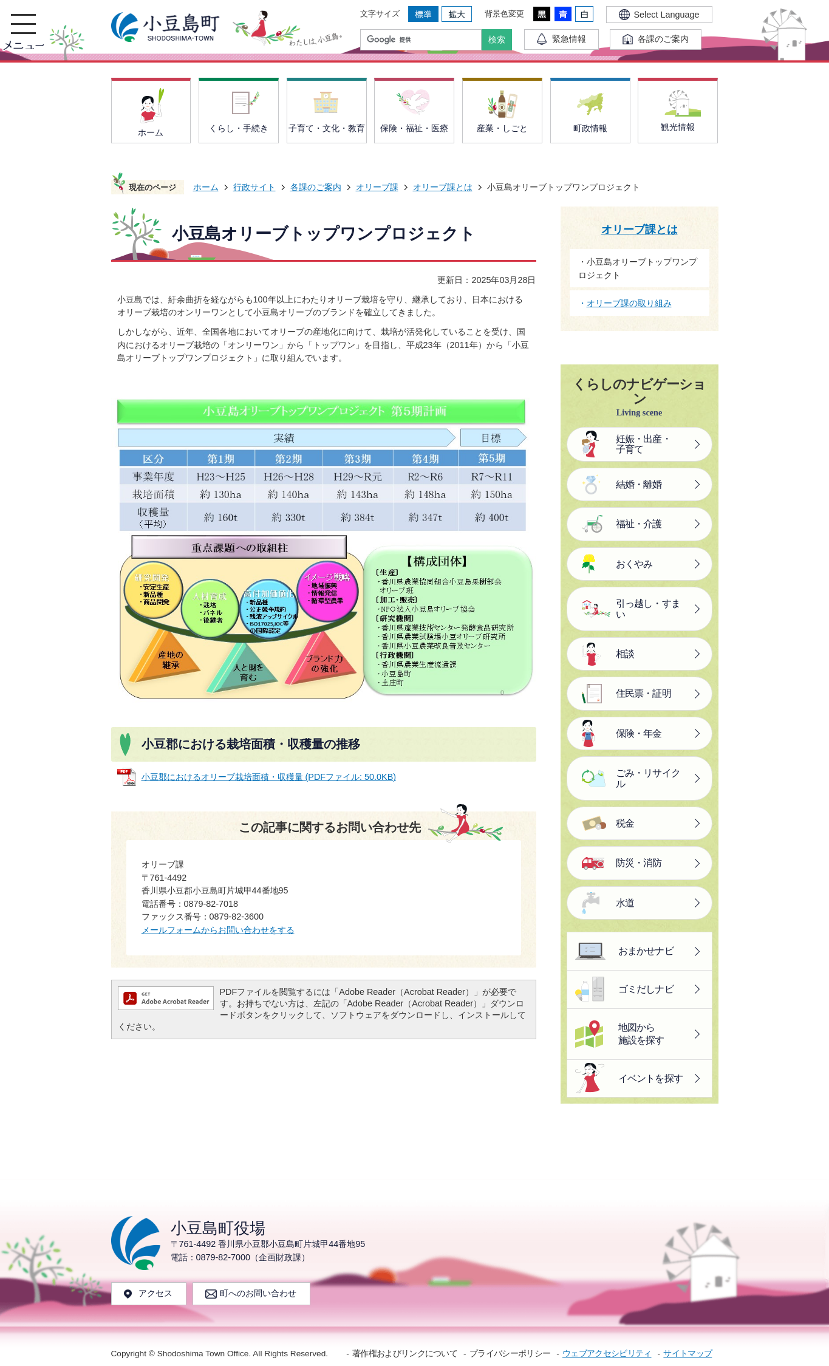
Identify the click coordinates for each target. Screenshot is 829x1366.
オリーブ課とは (442, 187)
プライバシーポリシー (509, 1353)
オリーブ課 (377, 187)
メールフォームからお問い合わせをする (218, 930)
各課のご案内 (315, 187)
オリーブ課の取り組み (629, 303)
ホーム (206, 187)
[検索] (424, 40)
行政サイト (254, 187)
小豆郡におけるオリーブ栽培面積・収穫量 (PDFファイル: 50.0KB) (269, 777)
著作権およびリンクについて (404, 1353)
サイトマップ (687, 1353)
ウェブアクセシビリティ (606, 1353)
